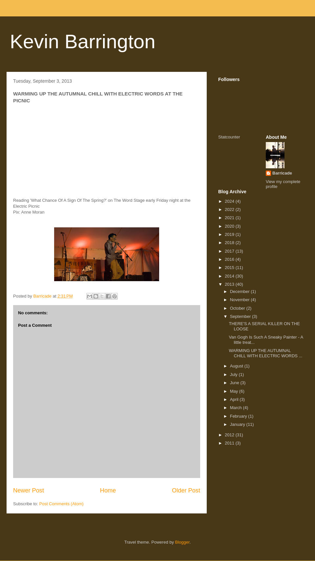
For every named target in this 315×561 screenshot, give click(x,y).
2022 (230, 209)
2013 (230, 284)
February (239, 416)
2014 (230, 276)
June (235, 382)
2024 (230, 201)
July (234, 374)
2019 (230, 234)
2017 (230, 251)
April (235, 399)
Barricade (282, 173)
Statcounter (229, 137)
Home (108, 490)
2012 (230, 434)
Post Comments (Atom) (61, 503)
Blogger (182, 542)
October (238, 308)
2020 (230, 226)
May (234, 391)
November (240, 299)
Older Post (186, 490)
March (236, 407)
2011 (230, 443)
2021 (230, 217)
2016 (230, 259)
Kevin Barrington (83, 41)
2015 (230, 267)
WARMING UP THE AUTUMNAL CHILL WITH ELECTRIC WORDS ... (265, 353)
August (237, 366)
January (238, 424)
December (240, 291)
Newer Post (28, 490)
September (241, 316)
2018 (230, 242)
